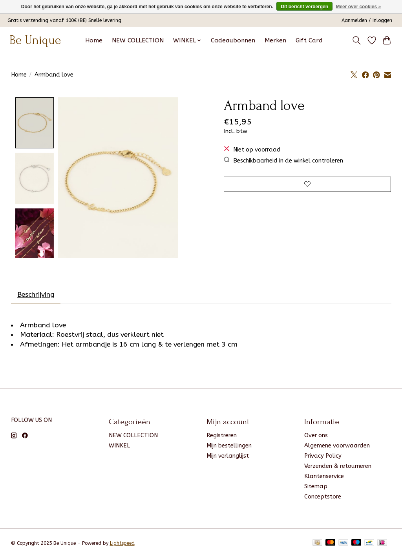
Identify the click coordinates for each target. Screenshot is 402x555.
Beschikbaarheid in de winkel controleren (283, 160)
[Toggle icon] (356, 40)
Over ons (316, 437)
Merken (275, 40)
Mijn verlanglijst (227, 457)
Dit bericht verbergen (304, 6)
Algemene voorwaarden (337, 447)
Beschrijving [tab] (36, 296)
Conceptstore (322, 498)
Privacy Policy (323, 457)
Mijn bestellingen (229, 447)
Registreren (221, 437)
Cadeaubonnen (233, 40)
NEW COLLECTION (138, 40)
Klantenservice (324, 478)
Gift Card (309, 40)
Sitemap (315, 488)
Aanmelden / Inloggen (367, 20)
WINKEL (119, 447)
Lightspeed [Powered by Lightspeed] (122, 545)
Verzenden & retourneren (337, 467)
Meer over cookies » (358, 6)
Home (93, 40)
